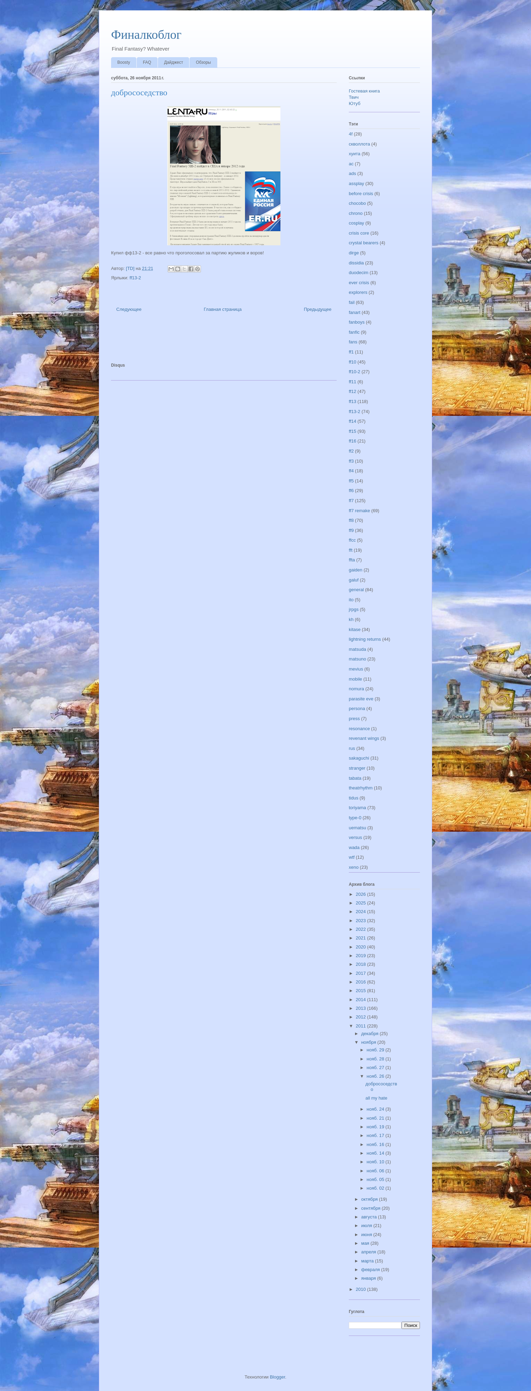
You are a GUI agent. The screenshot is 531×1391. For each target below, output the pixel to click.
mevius (356, 669)
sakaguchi (359, 758)
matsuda (357, 649)
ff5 (351, 480)
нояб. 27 (375, 1067)
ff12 (352, 391)
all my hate (376, 1098)
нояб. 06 (375, 1170)
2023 (361, 920)
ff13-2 (135, 277)
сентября (371, 1208)
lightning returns (365, 639)
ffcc (352, 540)
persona (357, 708)
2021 (361, 938)
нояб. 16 (375, 1144)
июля (367, 1225)
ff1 (351, 352)
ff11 (352, 381)
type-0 (355, 817)
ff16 (352, 441)
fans (353, 341)
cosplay (356, 223)
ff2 (351, 451)
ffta (352, 559)
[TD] (131, 268)
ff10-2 (354, 371)
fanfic (354, 332)
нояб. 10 (375, 1161)
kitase (355, 629)
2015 (361, 990)
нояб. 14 (375, 1153)
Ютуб (354, 103)
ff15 (352, 431)
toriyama (357, 807)
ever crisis (359, 282)
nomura (356, 688)
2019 (361, 955)
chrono (356, 213)
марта (368, 1260)
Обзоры (203, 62)
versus (355, 837)
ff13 (352, 401)
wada (354, 847)
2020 (361, 947)
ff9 (351, 530)
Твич (354, 97)
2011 (361, 1026)
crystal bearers (363, 242)
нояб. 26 (375, 1076)
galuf (354, 580)
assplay (356, 183)
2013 (361, 1008)
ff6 (351, 490)
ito (351, 599)
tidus (353, 798)
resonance (359, 728)
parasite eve (361, 698)
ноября (369, 1042)
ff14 (352, 421)
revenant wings (364, 738)
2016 (361, 982)
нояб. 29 (375, 1049)
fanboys (357, 322)
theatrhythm (361, 787)
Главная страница (223, 309)
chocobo (357, 203)
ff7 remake (359, 510)
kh (351, 619)
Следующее (129, 309)
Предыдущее (317, 309)
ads (352, 173)
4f (351, 134)
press (354, 718)
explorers (358, 292)
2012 (361, 1017)
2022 (361, 929)
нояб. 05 (375, 1179)
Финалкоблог (146, 35)
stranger (357, 768)
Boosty (123, 62)
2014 (361, 999)
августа (369, 1216)
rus (352, 748)
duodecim (358, 272)
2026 (361, 894)
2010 (361, 1289)
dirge (354, 252)
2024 (361, 911)
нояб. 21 (375, 1118)
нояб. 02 (375, 1188)
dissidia (356, 262)
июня (367, 1234)
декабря (370, 1033)
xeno (354, 867)
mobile (355, 679)
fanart (354, 312)
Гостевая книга (364, 91)
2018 (361, 964)
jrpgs (354, 609)
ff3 (351, 461)
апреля (369, 1251)
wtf (352, 857)
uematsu (357, 827)
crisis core (359, 233)
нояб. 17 (375, 1135)
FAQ (147, 62)
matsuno (357, 659)
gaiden (355, 569)
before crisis (361, 193)
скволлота (359, 144)
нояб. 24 (375, 1109)
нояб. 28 (375, 1058)
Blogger (277, 1377)
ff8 (351, 520)
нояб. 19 (375, 1126)
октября (370, 1199)
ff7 (351, 500)
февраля (371, 1269)
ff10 (352, 362)
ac (351, 163)
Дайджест (173, 62)
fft (351, 550)
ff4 (351, 470)
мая (366, 1243)
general (356, 589)
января (369, 1278)
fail (352, 302)
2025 (361, 903)
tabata (355, 778)
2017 (361, 973)
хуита (354, 153)
